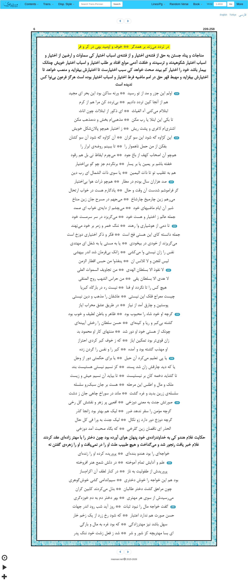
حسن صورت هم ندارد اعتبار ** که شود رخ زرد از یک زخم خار (124, 515)
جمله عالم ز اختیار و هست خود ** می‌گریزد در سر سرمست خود (124, 217)
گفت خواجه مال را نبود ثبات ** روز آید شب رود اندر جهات (120, 506)
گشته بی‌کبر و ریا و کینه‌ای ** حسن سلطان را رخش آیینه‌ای (124, 323)
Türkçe (232, 14)
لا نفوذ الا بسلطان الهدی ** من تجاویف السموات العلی (121, 270)
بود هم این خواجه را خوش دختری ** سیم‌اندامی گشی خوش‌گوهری (124, 480)
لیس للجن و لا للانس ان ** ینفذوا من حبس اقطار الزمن (124, 261)
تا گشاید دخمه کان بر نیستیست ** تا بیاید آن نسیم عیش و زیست (124, 376)
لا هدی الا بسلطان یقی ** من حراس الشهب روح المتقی (124, 278)
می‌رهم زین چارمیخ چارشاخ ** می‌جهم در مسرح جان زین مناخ (124, 199)
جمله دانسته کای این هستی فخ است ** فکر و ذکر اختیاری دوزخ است (124, 234)
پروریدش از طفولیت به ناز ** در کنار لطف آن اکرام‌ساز (124, 471)
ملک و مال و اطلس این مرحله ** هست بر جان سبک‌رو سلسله (124, 384)
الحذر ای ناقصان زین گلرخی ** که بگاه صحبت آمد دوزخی (124, 429)
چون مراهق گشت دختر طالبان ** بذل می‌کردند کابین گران (124, 489)
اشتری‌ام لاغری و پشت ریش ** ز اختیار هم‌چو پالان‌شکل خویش (124, 128)
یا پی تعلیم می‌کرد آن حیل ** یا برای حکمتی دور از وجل (121, 358)
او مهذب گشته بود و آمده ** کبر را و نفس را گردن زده (124, 349)
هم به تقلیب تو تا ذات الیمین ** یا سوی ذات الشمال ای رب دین (124, 173)
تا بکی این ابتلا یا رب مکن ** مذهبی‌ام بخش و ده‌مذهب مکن (124, 119)
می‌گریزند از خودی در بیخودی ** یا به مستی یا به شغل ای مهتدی (124, 243)
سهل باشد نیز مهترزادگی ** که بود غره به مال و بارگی (124, 524)
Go (230, 4)
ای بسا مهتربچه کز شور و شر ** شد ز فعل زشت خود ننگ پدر (124, 533)
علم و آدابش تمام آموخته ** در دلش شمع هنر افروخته (121, 462)
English (223, 14)
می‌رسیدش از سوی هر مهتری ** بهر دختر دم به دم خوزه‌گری (124, 498)
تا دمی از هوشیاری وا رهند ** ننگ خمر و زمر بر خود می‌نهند (121, 226)
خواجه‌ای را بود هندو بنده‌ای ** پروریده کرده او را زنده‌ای (124, 453)
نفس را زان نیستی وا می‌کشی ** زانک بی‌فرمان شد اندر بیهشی (124, 252)
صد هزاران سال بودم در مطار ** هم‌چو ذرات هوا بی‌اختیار (121, 181)
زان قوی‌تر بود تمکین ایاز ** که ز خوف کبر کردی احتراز (124, 340)
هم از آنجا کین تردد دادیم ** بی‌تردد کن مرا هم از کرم (124, 102)
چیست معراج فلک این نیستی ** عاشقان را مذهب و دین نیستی (124, 296)
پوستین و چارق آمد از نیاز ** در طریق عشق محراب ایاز (124, 305)
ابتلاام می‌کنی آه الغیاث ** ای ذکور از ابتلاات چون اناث (124, 111)
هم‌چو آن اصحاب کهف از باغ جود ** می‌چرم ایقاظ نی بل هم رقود (124, 155)
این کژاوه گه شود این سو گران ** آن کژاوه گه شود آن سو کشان (121, 137)
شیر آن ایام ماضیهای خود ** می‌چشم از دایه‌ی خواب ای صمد (124, 208)
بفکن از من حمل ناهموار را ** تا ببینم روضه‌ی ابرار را (124, 146)
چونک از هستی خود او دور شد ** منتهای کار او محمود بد (124, 331)
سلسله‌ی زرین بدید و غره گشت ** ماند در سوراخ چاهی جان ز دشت (124, 393)
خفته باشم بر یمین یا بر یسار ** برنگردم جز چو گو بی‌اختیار (124, 164)
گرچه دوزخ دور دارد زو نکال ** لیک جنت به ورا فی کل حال (124, 420)
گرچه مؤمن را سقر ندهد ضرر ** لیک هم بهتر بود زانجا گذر (124, 411)
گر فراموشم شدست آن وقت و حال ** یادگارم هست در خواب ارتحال (124, 190)
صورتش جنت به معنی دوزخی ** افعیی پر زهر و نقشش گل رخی (121, 402)
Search (116, 4)
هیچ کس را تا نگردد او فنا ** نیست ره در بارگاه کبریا (124, 287)
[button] (31, 4)
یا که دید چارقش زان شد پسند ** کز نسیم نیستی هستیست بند (124, 367)
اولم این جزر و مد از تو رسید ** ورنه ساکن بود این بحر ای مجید (121, 93)
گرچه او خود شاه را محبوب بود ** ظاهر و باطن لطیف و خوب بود (121, 314)
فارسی (242, 15)
